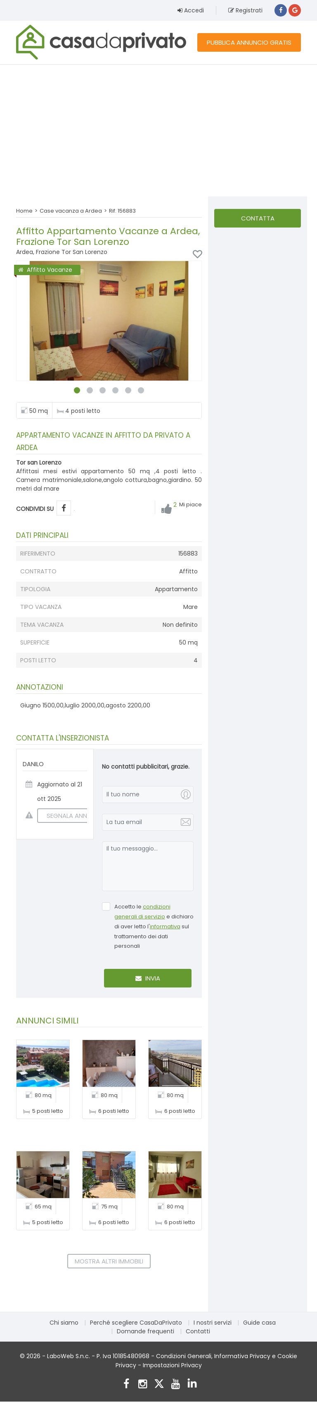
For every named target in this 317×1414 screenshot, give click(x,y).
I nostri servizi (213, 1322)
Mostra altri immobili (109, 1261)
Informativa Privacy (242, 1356)
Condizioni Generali (183, 1356)
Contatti (198, 1331)
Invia (147, 978)
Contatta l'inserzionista (257, 221)
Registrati (245, 10)
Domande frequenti (145, 1331)
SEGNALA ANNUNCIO (71, 815)
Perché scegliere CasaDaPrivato (136, 1322)
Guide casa (259, 1322)
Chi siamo (64, 1322)
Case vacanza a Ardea (71, 211)
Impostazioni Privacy (172, 1365)
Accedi (190, 10)
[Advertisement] (158, 130)
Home (24, 211)
